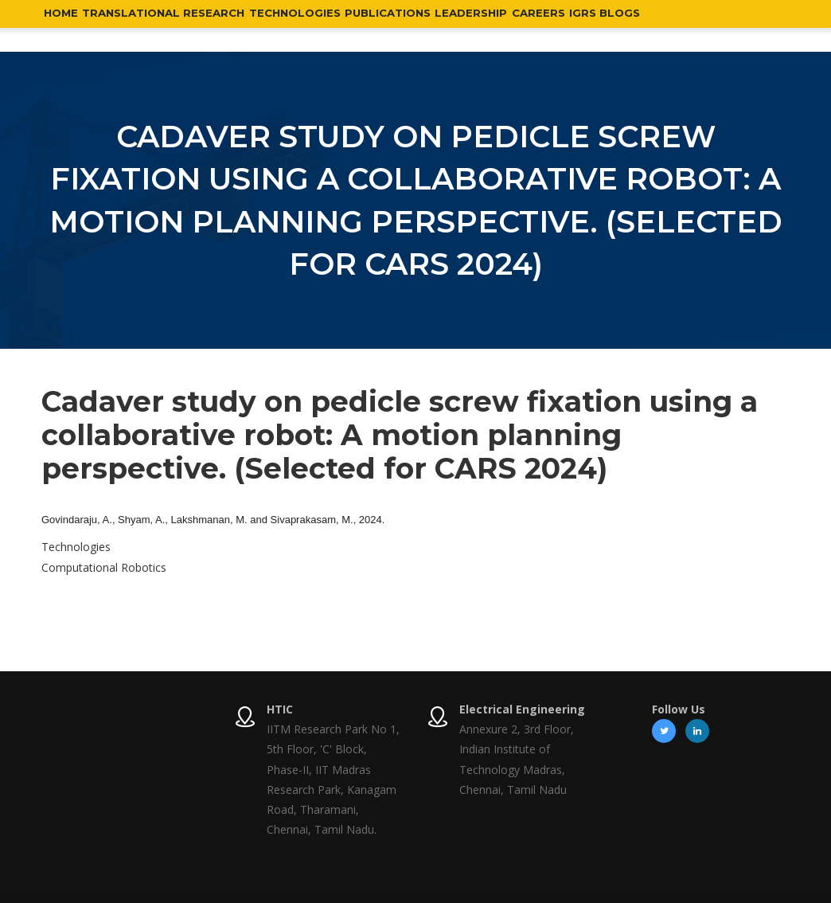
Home (67, 25)
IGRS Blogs (712, 25)
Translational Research (188, 25)
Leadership (549, 25)
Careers (631, 25)
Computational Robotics (103, 567)
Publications (450, 25)
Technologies (339, 25)
